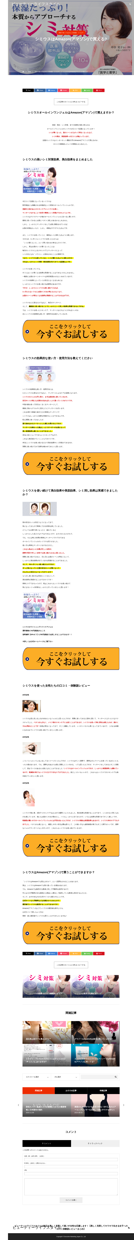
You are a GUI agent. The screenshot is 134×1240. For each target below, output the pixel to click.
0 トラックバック (95, 1143)
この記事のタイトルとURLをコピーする (71, 102)
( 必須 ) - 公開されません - (35, 1163)
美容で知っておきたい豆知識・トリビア (71, 33)
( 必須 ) (34, 1156)
